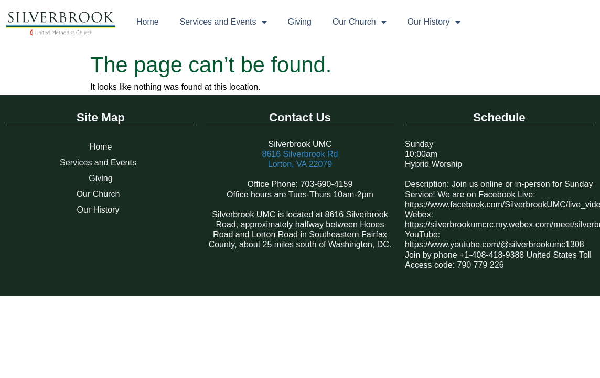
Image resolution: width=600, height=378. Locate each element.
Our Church (360, 22)
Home (147, 21)
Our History (434, 22)
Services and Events (223, 22)
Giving (300, 21)
